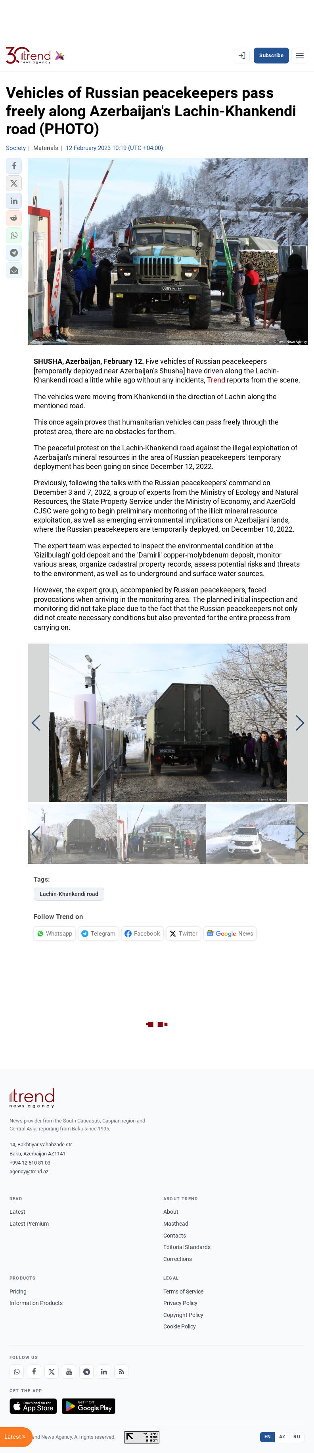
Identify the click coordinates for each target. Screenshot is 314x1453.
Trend (216, 380)
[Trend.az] (35, 55)
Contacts (174, 1235)
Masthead (175, 1223)
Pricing (18, 1291)
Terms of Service (183, 1291)
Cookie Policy (179, 1326)
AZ (282, 1437)
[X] (51, 1372)
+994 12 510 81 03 (30, 1163)
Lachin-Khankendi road (69, 894)
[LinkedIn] (104, 1372)
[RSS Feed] (121, 1372)
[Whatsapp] (17, 1372)
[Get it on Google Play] (88, 1406)
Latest (17, 1212)
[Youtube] (69, 1372)
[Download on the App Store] (33, 1406)
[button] (13, 165)
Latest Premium (29, 1223)
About (170, 1212)
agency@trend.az (29, 1171)
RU (296, 1437)
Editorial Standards (187, 1247)
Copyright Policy (183, 1315)
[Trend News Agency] (32, 1098)
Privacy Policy (180, 1303)
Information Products (36, 1303)
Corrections (177, 1259)
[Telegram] (86, 1372)
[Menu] (299, 55)
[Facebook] (34, 1372)
